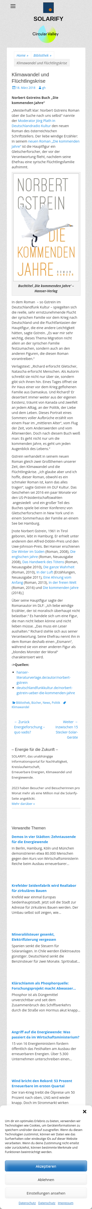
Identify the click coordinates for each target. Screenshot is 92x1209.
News (46, 703)
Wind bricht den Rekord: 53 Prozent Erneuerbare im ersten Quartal (42, 1083)
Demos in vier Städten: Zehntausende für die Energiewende (44, 839)
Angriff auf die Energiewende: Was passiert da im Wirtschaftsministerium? (45, 1034)
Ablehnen (46, 1179)
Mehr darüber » (23, 803)
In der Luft (45, 572)
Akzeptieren (46, 1166)
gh (44, 88)
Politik (56, 703)
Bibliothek (43, 55)
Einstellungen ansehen (46, 1193)
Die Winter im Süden (28, 551)
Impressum (65, 1203)
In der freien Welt (62, 582)
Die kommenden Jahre (61, 587)
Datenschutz (27, 1203)
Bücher (36, 703)
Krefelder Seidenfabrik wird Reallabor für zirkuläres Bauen (44, 888)
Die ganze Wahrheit (58, 567)
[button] (84, 1111)
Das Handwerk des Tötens (43, 561)
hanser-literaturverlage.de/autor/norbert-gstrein (44, 677)
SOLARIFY (48, 18)
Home (22, 55)
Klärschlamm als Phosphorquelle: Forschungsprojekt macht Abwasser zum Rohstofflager (42, 986)
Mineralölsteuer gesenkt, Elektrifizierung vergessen (34, 937)
